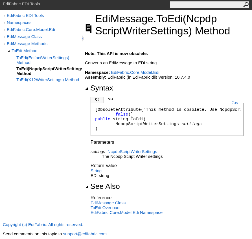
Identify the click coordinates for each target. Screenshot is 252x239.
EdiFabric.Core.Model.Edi (31, 29)
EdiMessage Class (24, 36)
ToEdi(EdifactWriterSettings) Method (42, 60)
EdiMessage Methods (27, 43)
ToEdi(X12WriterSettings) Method (47, 79)
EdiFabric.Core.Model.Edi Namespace (127, 212)
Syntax (99, 88)
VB (110, 99)
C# (97, 99)
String (96, 170)
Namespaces (19, 22)
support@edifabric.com (84, 233)
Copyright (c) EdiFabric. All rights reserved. (43, 224)
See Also (102, 186)
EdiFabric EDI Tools (25, 15)
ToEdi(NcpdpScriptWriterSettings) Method (49, 71)
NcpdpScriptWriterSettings (132, 151)
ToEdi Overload (105, 207)
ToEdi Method (25, 50)
